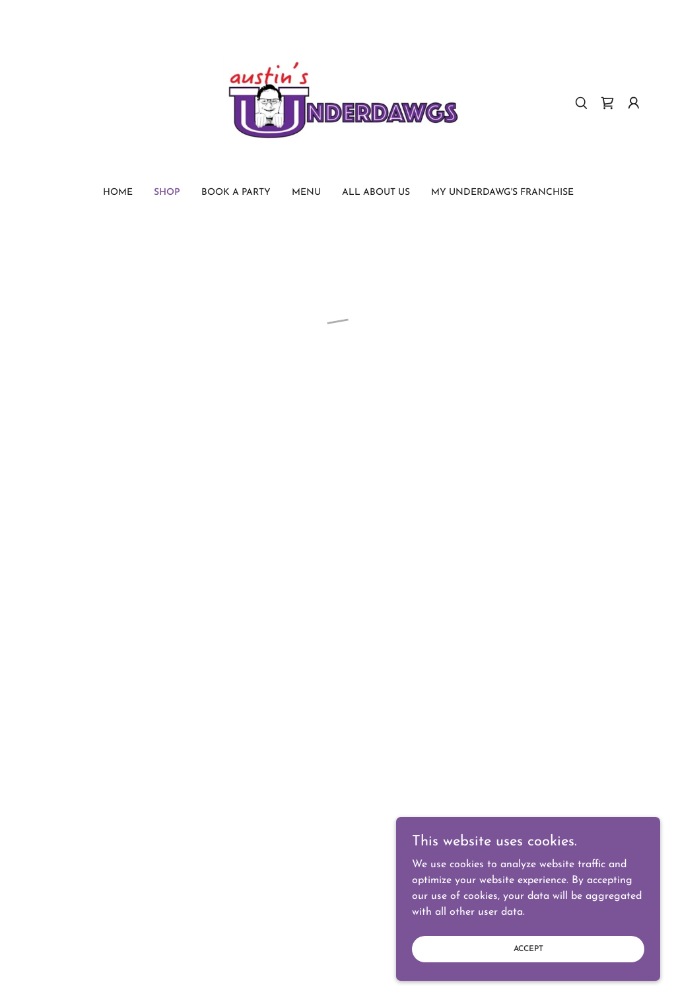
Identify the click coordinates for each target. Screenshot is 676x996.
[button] (607, 103)
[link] (338, 102)
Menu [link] (306, 192)
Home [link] (118, 192)
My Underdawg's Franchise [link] (502, 192)
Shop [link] (167, 192)
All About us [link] (376, 192)
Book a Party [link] (236, 192)
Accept (528, 967)
